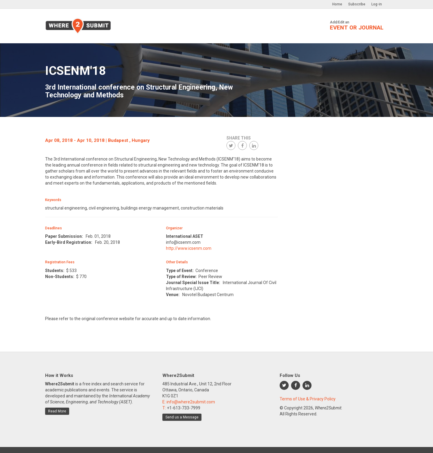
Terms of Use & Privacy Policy (308, 398)
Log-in (376, 4)
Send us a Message (181, 417)
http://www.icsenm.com (188, 248)
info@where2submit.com (191, 401)
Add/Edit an (356, 25)
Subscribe (356, 4)
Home (337, 4)
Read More (57, 411)
